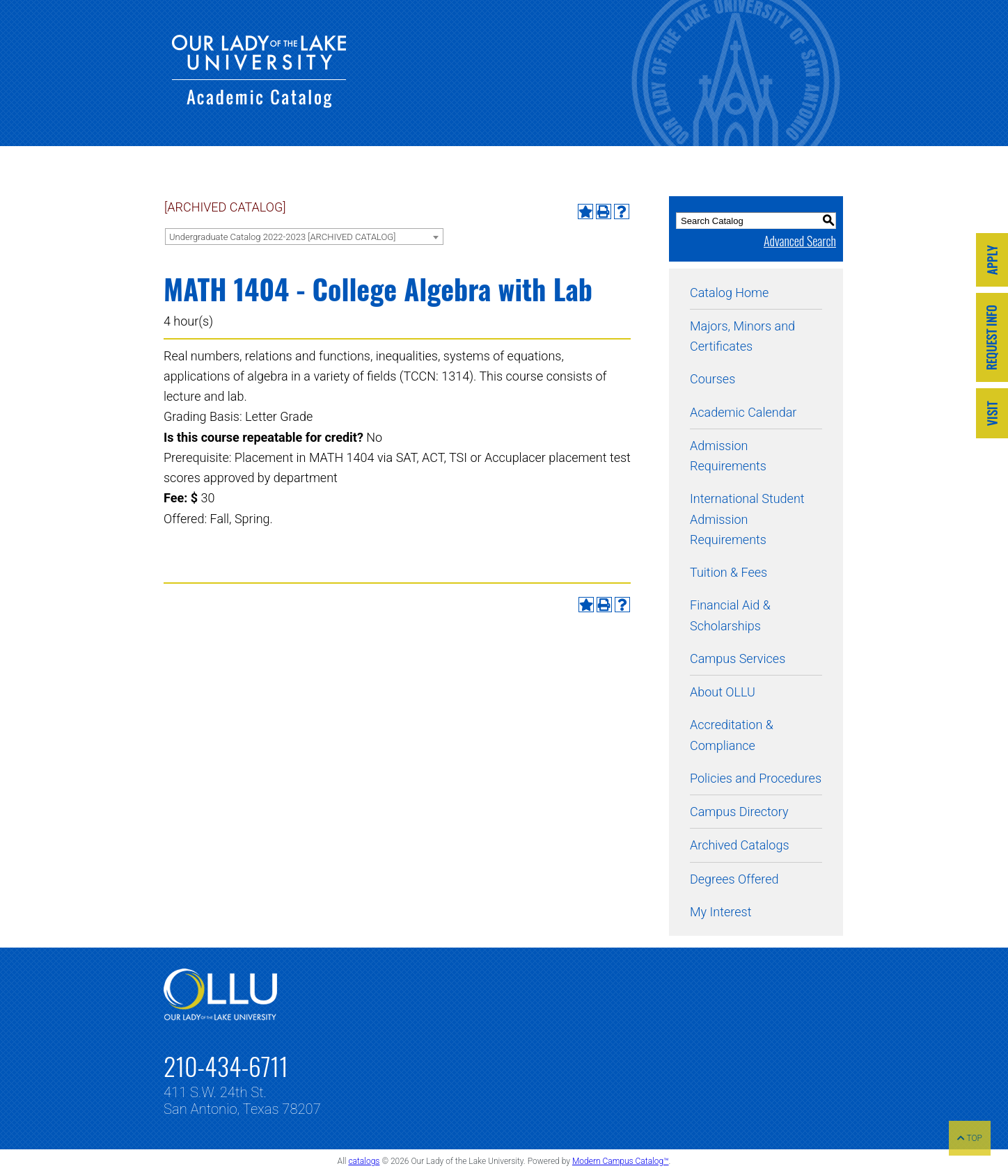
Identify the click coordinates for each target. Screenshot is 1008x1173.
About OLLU (722, 692)
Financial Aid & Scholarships (730, 615)
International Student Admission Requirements (747, 519)
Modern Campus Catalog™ (620, 1161)
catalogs (363, 1161)
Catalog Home (729, 292)
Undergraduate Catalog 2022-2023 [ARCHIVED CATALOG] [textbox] (282, 237)
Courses (712, 379)
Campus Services (737, 658)
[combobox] (304, 236)
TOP (969, 1138)
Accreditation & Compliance (731, 734)
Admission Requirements (728, 455)
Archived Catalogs (739, 845)
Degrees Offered (734, 879)
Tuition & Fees (728, 572)
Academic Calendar (743, 412)
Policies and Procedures (755, 778)
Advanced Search (800, 241)
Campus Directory (739, 811)
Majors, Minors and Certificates (742, 336)
